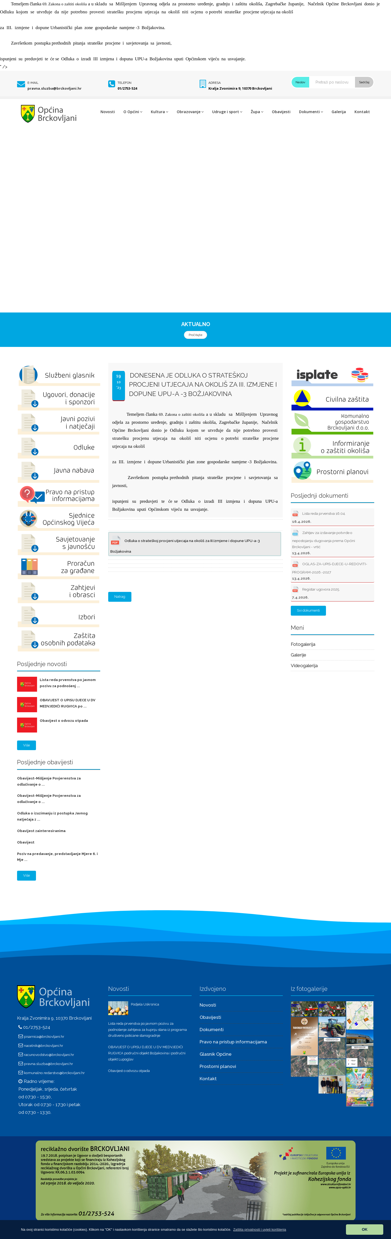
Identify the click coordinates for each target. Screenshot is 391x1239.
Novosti (107, 111)
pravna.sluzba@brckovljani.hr (54, 88)
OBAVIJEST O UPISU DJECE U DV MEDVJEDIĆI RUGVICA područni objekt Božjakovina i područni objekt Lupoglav (147, 1053)
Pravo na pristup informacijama (233, 1041)
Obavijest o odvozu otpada (64, 721)
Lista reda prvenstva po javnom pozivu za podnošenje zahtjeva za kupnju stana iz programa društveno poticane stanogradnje (147, 1030)
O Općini (132, 111)
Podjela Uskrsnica (145, 1004)
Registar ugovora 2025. (316, 592)
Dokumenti (311, 111)
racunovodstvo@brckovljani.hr (49, 1054)
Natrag (119, 597)
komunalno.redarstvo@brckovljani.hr (54, 1073)
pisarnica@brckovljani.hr (44, 1036)
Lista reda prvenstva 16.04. (319, 516)
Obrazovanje (190, 111)
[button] (259, 1229)
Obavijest (25, 842)
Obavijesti (281, 111)
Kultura (159, 111)
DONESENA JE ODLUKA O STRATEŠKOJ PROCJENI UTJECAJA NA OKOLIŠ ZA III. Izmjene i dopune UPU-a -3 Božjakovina (203, 384)
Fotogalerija (303, 644)
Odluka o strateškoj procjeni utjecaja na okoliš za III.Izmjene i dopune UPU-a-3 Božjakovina (185, 543)
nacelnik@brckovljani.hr (43, 1045)
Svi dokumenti (308, 610)
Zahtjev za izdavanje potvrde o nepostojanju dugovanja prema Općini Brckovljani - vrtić (323, 541)
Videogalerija (304, 665)
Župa (257, 111)
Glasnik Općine (216, 1054)
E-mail (32, 83)
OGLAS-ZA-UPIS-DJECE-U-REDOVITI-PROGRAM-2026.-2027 (329, 570)
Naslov (300, 82)
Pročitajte (195, 335)
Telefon (124, 83)
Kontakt (362, 111)
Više (26, 745)
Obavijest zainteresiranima (41, 831)
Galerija (339, 111)
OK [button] (365, 1229)
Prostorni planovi (218, 1066)
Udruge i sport (227, 111)
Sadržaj (364, 82)
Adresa (214, 83)
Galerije (298, 655)
